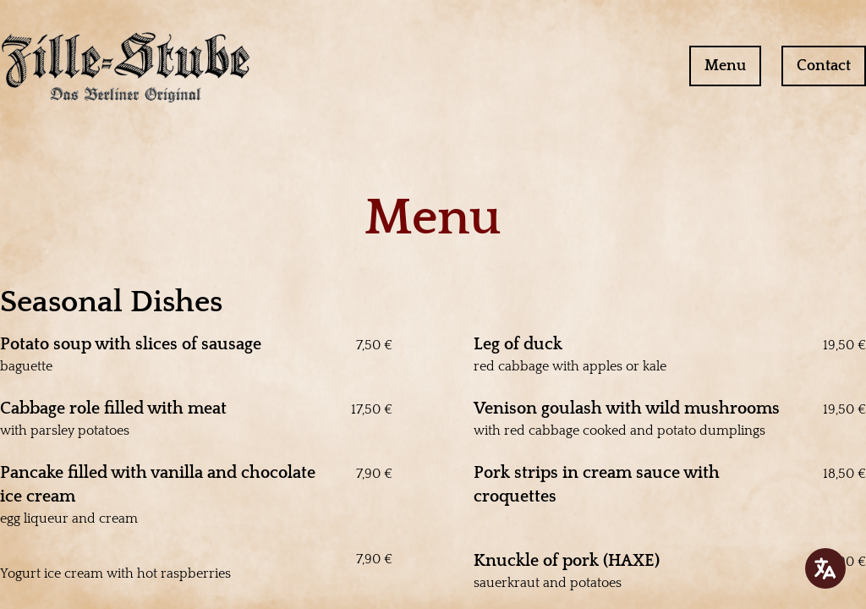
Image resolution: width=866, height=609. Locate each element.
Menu (725, 66)
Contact (824, 66)
